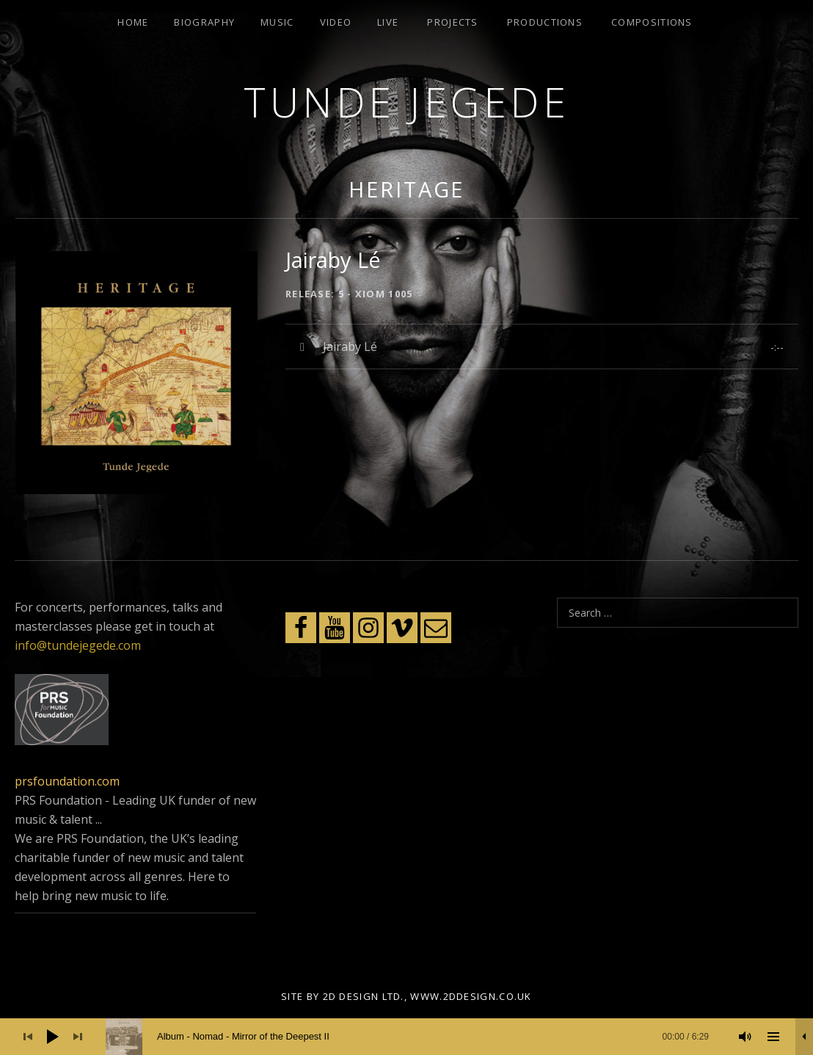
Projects (452, 22)
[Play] (53, 1036)
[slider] (414, 1036)
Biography (204, 22)
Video (336, 22)
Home (132, 22)
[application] (406, 1036)
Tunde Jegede (406, 101)
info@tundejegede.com (78, 645)
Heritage (406, 189)
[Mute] (745, 1036)
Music (277, 22)
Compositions (652, 22)
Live (387, 22)
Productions (545, 22)
